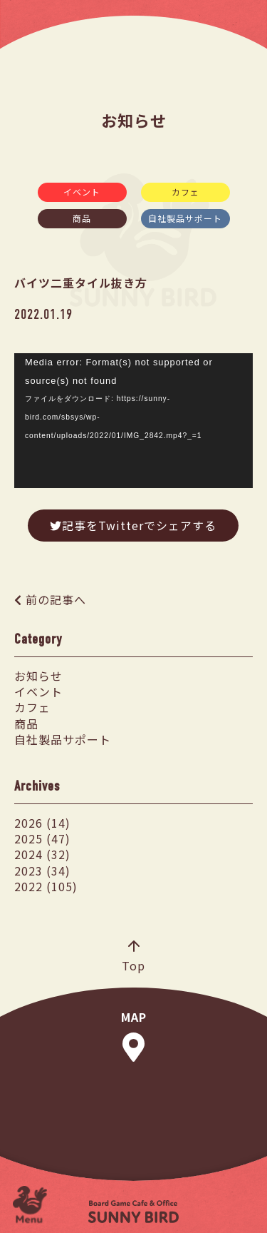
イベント (81, 192)
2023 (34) (42, 870)
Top (133, 957)
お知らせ (38, 675)
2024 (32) (42, 854)
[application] (133, 420)
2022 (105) (46, 886)
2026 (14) (42, 822)
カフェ (185, 192)
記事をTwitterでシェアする (133, 525)
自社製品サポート (185, 218)
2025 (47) (42, 838)
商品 (82, 218)
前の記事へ (56, 599)
